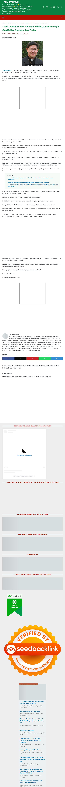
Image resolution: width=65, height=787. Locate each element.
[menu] (4, 17)
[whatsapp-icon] (58, 7)
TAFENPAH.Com (10, 2)
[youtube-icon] (50, 7)
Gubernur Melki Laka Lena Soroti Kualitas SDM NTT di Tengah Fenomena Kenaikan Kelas (32, 721)
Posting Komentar (24, 33)
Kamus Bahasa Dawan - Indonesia (30, 711)
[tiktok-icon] (61, 7)
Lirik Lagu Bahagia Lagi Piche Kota (30, 750)
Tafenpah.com (6, 70)
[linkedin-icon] (54, 7)
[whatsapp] (45, 358)
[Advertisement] (32, 122)
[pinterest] (32, 358)
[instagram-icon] (47, 7)
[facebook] (8, 358)
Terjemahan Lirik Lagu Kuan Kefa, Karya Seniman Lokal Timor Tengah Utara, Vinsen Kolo (32, 759)
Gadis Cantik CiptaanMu (27, 730)
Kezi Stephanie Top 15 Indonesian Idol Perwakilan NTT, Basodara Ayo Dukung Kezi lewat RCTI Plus (31, 771)
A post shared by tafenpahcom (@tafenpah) (24, 476)
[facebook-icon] (43, 7)
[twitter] (20, 358)
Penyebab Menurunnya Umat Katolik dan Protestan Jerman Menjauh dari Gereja (28, 182)
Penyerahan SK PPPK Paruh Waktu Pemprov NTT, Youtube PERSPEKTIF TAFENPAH (30, 740)
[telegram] (57, 358)
